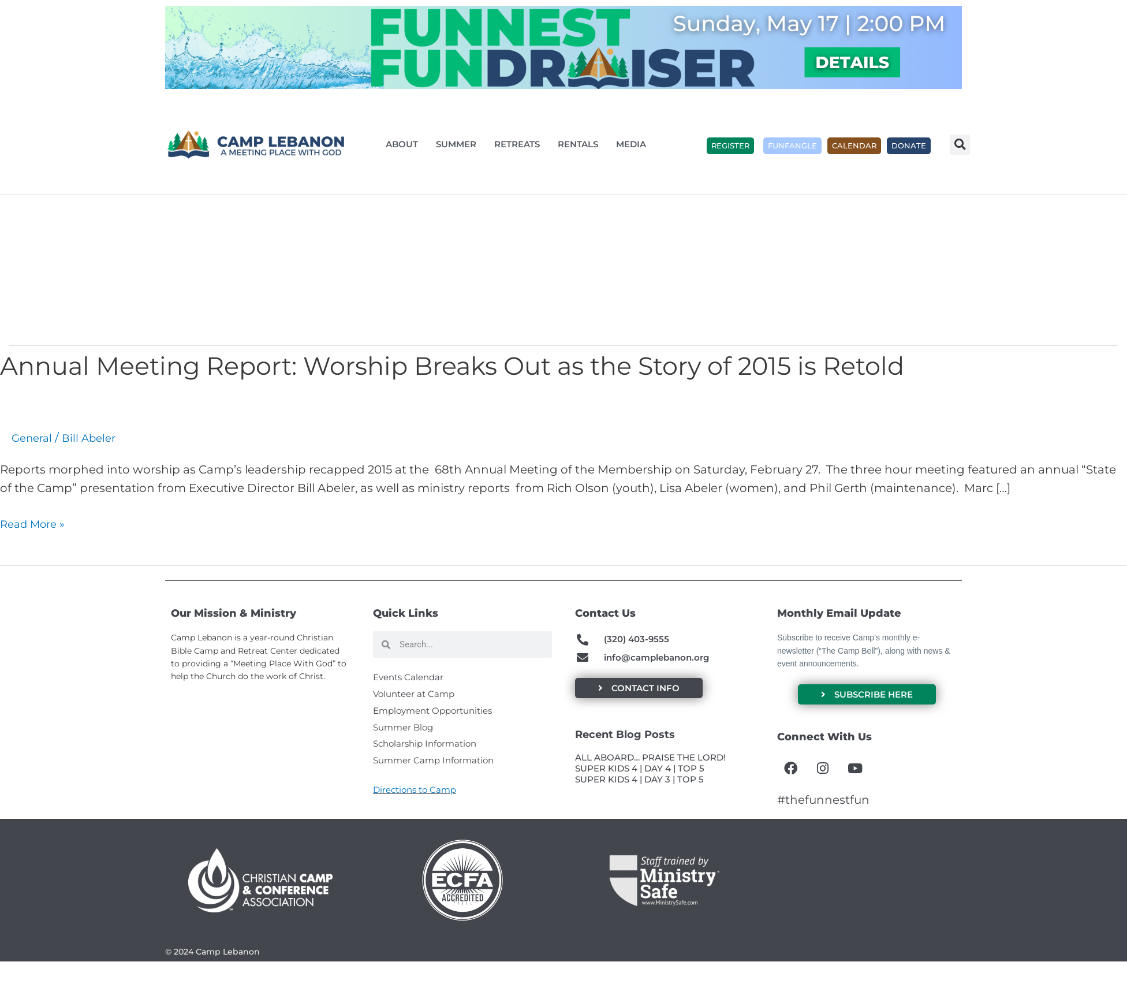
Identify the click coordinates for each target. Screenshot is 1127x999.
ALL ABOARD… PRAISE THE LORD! (650, 761)
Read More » (36, 524)
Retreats (520, 144)
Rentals (581, 144)
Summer (459, 144)
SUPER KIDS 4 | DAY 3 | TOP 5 (639, 782)
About (405, 144)
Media (634, 144)
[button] (960, 145)
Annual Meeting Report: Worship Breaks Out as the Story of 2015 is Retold (526, 364)
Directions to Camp (414, 800)
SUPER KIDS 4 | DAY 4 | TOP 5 (639, 772)
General (34, 438)
